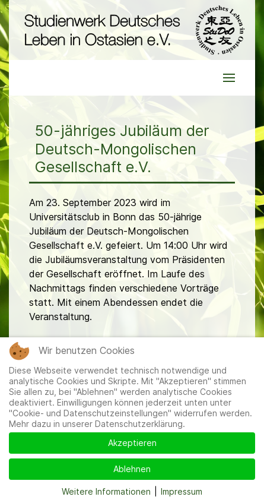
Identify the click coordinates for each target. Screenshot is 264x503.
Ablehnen (132, 469)
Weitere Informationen (106, 491)
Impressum (181, 491)
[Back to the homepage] (132, 30)
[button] (229, 78)
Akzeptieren (132, 443)
